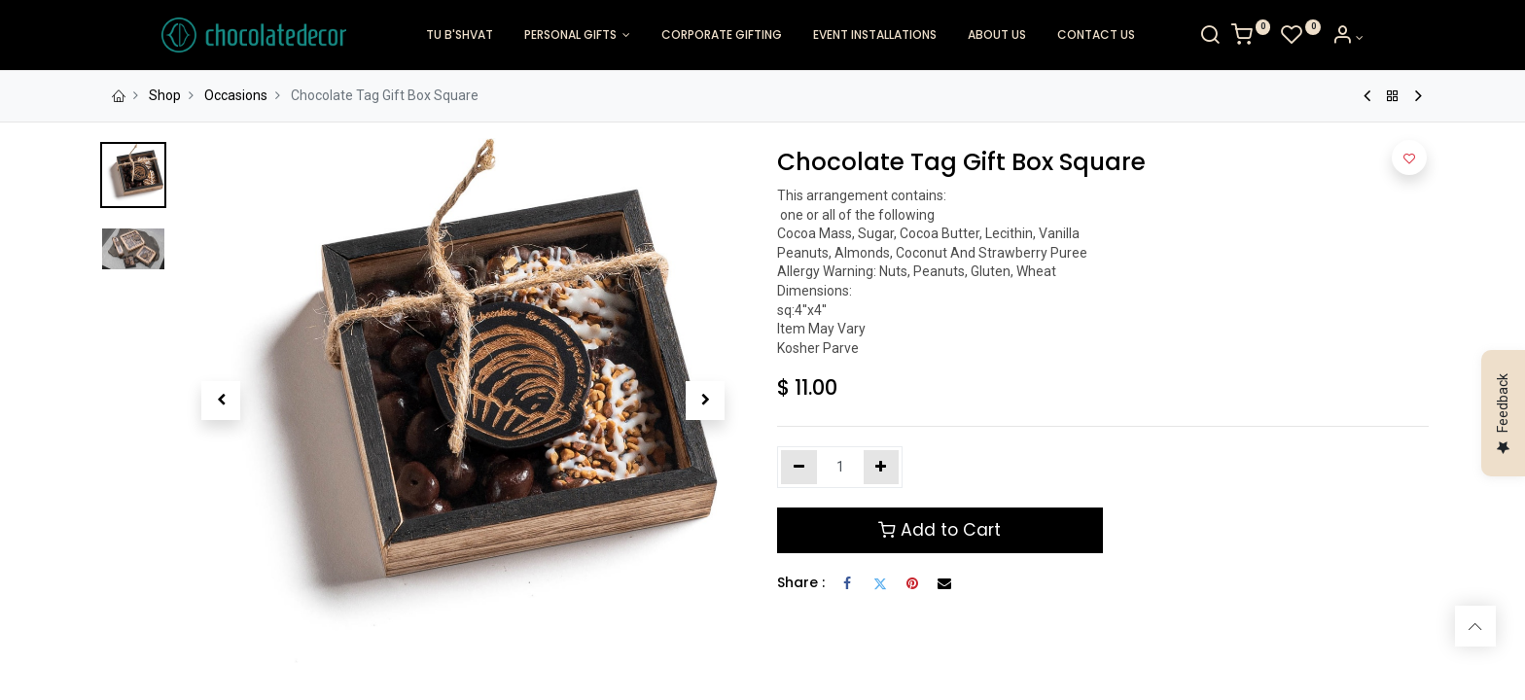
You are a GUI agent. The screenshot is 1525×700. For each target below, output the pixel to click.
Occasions (235, 95)
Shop (165, 95)
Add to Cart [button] (939, 530)
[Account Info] (1413, 38)
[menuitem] (459, 35)
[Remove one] (799, 467)
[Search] (1274, 38)
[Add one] (882, 467)
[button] (221, 400)
